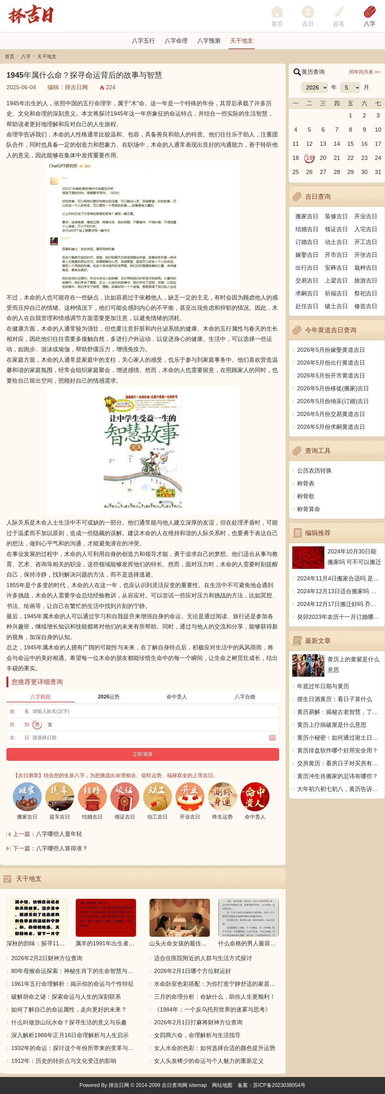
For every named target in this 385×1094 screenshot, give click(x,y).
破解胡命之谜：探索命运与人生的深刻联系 (66, 997)
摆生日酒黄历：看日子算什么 (334, 699)
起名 (339, 24)
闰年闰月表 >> (364, 71)
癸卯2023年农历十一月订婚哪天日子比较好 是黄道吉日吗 (339, 617)
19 (309, 158)
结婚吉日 (307, 229)
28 (337, 172)
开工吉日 (365, 242)
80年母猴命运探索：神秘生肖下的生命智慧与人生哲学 (73, 971)
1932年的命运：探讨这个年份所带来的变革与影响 (73, 1048)
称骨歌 (305, 496)
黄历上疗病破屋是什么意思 (331, 725)
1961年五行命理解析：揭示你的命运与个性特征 (72, 984)
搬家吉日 (307, 216)
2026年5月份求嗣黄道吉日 (331, 427)
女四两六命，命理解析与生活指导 (197, 1035)
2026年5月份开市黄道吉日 (331, 375)
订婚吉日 (307, 242)
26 (309, 172)
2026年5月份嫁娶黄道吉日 (331, 350)
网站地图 (222, 1085)
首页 (9, 56)
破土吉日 (336, 306)
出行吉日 (307, 268)
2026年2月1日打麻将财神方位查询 (198, 1022)
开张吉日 (365, 255)
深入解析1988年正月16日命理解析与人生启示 (70, 1035)
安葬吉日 (336, 268)
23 (364, 158)
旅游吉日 (365, 280)
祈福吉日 (336, 293)
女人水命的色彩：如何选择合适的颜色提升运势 (214, 1048)
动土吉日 (336, 242)
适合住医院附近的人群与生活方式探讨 (203, 958)
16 (364, 144)
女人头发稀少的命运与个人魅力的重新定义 (209, 1061)
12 (309, 144)
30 (364, 172)
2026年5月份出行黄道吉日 (331, 363)
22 (350, 158)
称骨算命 (308, 509)
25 (295, 172)
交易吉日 (307, 280)
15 (350, 144)
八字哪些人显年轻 (59, 834)
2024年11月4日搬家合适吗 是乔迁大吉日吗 (339, 578)
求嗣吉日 (307, 293)
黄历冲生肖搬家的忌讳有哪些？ (337, 776)
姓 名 (19, 711)
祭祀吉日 (365, 293)
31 (378, 172)
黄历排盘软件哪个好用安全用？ (337, 750)
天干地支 (241, 41)
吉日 (308, 24)
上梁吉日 (336, 280)
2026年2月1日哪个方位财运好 (192, 971)
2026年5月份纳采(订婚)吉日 (333, 401)
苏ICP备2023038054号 (279, 1085)
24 (378, 158)
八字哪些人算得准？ (62, 848)
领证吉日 (336, 229)
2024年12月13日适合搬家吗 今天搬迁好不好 (339, 591)
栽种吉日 (365, 268)
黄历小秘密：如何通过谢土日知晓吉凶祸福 (339, 737)
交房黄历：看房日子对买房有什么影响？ (339, 763)
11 (295, 144)
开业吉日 (365, 216)
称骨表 (305, 483)
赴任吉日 (307, 306)
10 (378, 129)
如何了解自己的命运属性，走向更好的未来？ (69, 1009)
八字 (369, 24)
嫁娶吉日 (307, 255)
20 (323, 158)
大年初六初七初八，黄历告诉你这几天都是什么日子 (339, 789)
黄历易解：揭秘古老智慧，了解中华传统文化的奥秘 (339, 712)
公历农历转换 (314, 470)
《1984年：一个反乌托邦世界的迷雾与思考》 (212, 1009)
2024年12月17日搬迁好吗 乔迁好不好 (339, 604)
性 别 (19, 724)
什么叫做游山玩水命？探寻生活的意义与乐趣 (69, 1022)
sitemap (198, 1085)
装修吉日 (336, 216)
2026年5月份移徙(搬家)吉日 (333, 388)
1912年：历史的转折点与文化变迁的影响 (63, 1061)
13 (323, 144)
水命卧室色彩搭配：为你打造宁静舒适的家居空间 (216, 984)
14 (337, 144)
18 (295, 158)
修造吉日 (365, 306)
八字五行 (143, 41)
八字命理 (176, 41)
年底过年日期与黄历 (323, 686)
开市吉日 (336, 255)
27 (323, 172)
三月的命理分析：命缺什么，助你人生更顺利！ (214, 997)
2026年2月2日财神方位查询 (46, 958)
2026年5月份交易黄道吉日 (331, 414)
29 (350, 172)
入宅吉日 (365, 229)
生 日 (19, 737)
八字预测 (208, 41)
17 (378, 144)
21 (337, 158)
